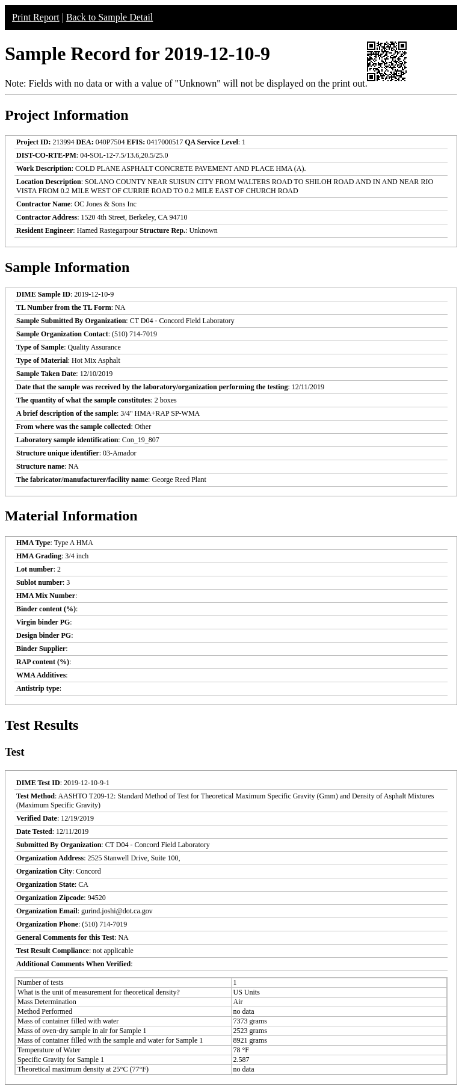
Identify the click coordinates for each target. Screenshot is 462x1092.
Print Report (36, 17)
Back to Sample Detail (109, 17)
